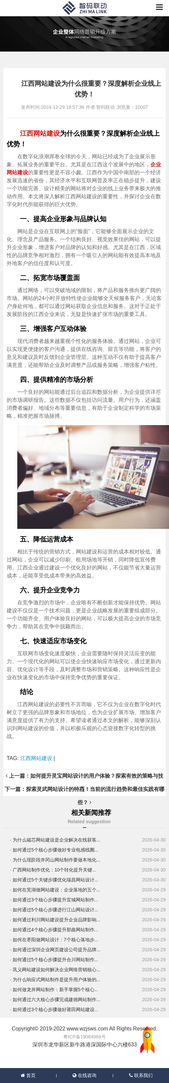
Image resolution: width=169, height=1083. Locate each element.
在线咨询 (84, 1075)
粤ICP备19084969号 (84, 1036)
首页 (28, 1075)
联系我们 (141, 1075)
